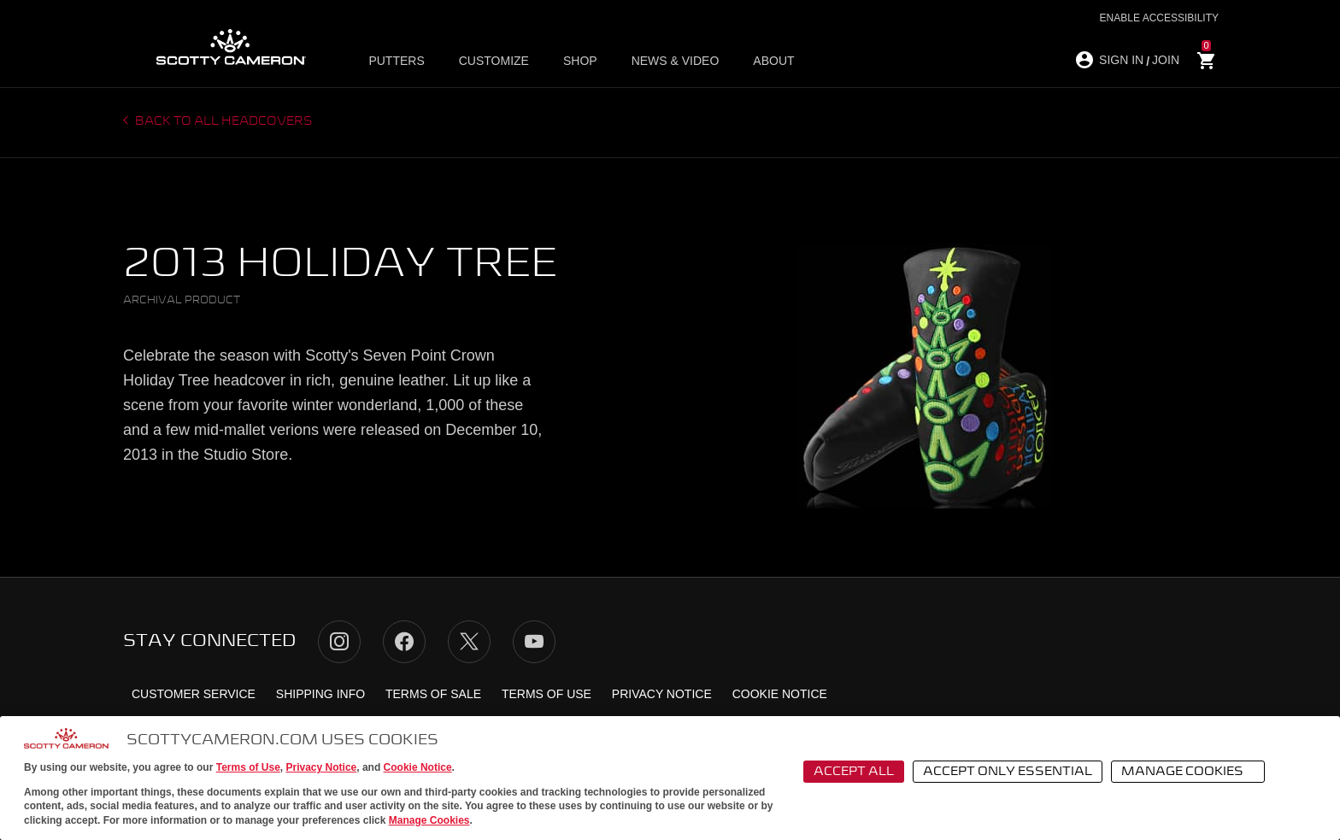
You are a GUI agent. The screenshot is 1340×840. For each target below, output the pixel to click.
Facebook (404, 641)
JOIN (1165, 60)
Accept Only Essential (1007, 772)
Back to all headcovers (222, 121)
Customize (494, 61)
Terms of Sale (433, 694)
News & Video (676, 61)
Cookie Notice (418, 767)
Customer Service (194, 694)
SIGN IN (1121, 60)
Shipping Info (320, 694)
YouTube (534, 641)
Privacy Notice (321, 767)
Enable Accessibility (1159, 18)
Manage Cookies (429, 820)
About (773, 61)
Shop (580, 61)
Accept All (854, 772)
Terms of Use (248, 767)
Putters (396, 61)
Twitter (469, 641)
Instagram (339, 641)
